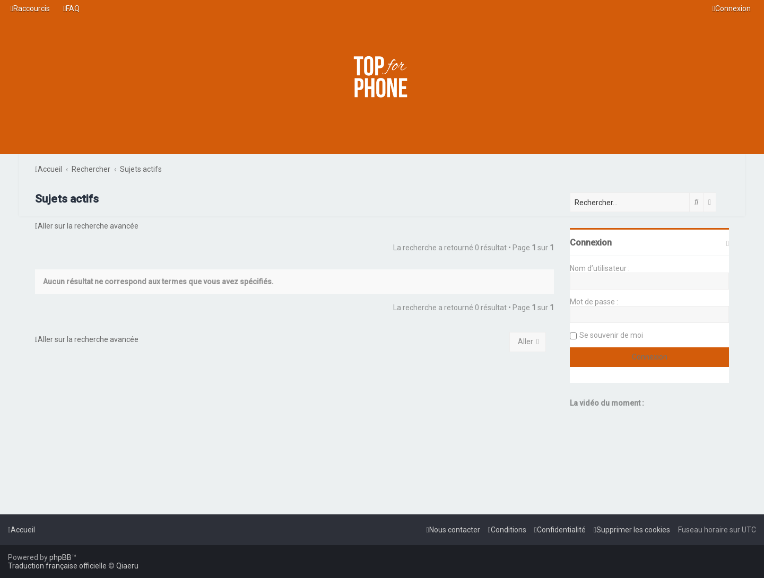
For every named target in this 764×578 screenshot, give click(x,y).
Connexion (591, 243)
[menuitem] (71, 8)
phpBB (60, 557)
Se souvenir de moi (611, 335)
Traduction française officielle (57, 566)
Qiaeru (127, 566)
